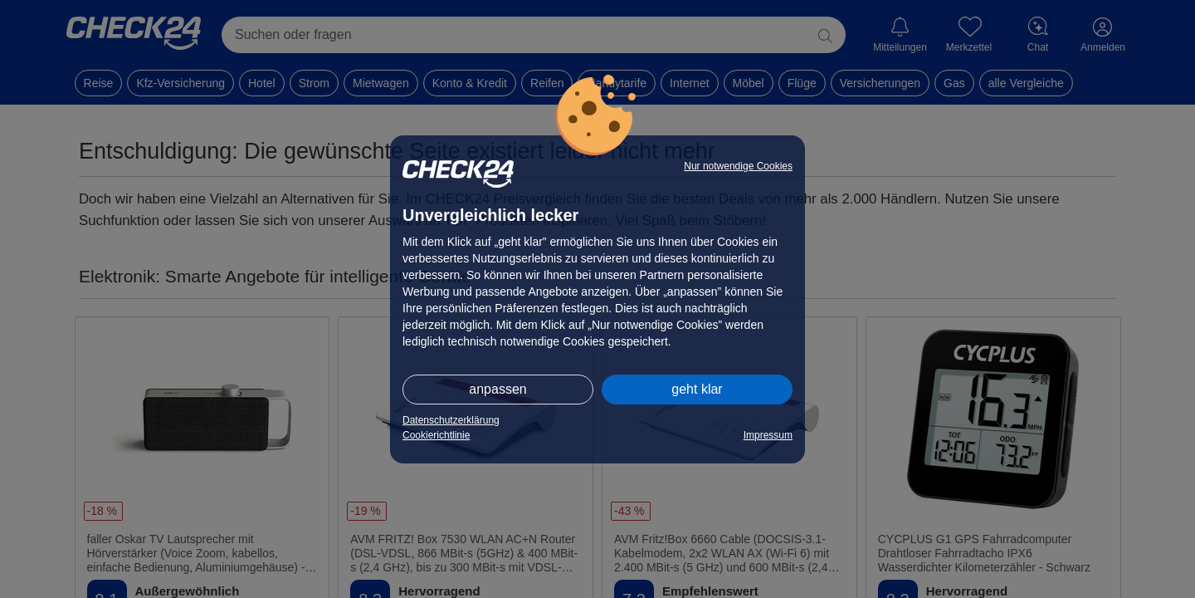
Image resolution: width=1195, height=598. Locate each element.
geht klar (696, 389)
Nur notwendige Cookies (738, 166)
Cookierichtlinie (436, 435)
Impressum (768, 435)
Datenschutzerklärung (451, 420)
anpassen (497, 389)
